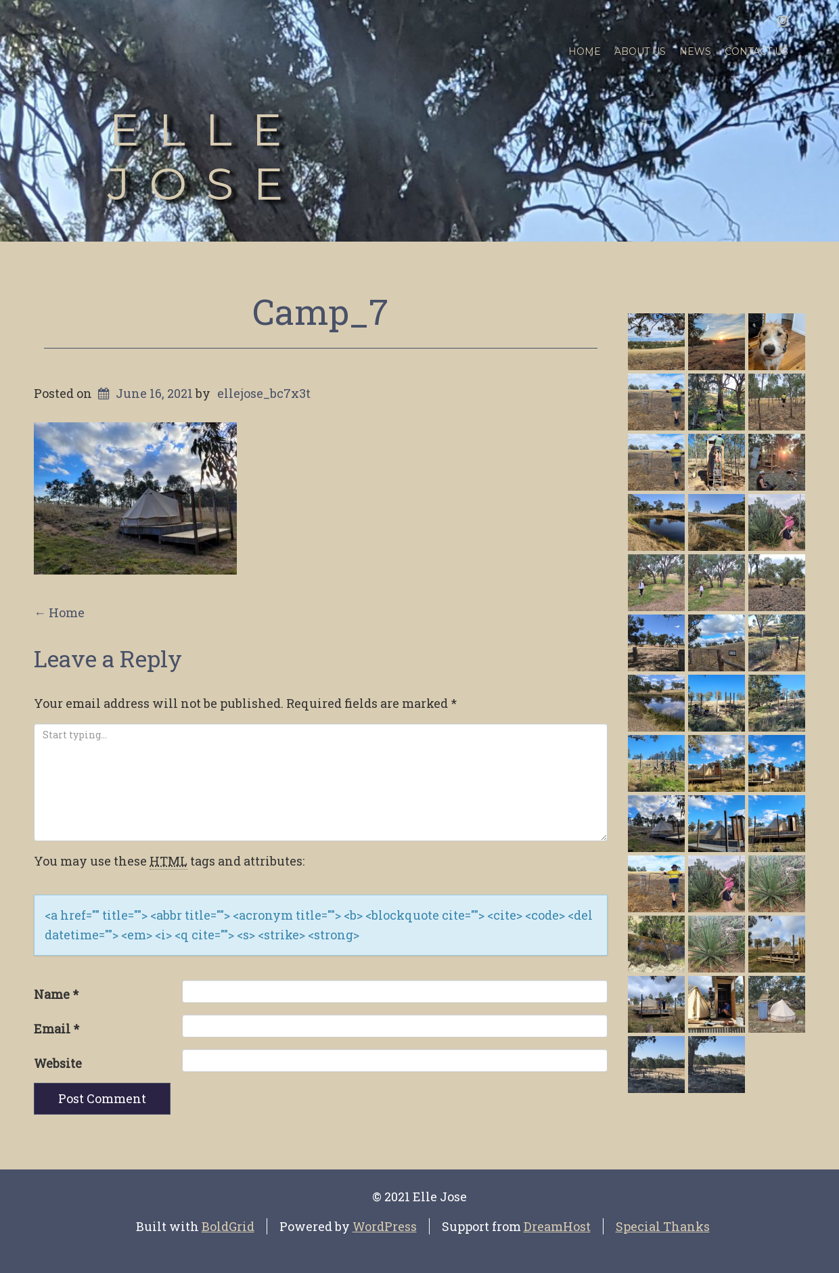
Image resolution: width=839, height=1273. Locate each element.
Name (56, 994)
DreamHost (557, 1226)
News (695, 51)
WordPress (385, 1226)
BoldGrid (228, 1226)
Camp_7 (320, 311)
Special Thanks (663, 1226)
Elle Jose (205, 157)
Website (58, 1063)
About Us (640, 51)
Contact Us (756, 51)
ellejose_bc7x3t (264, 393)
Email (56, 1029)
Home (584, 51)
